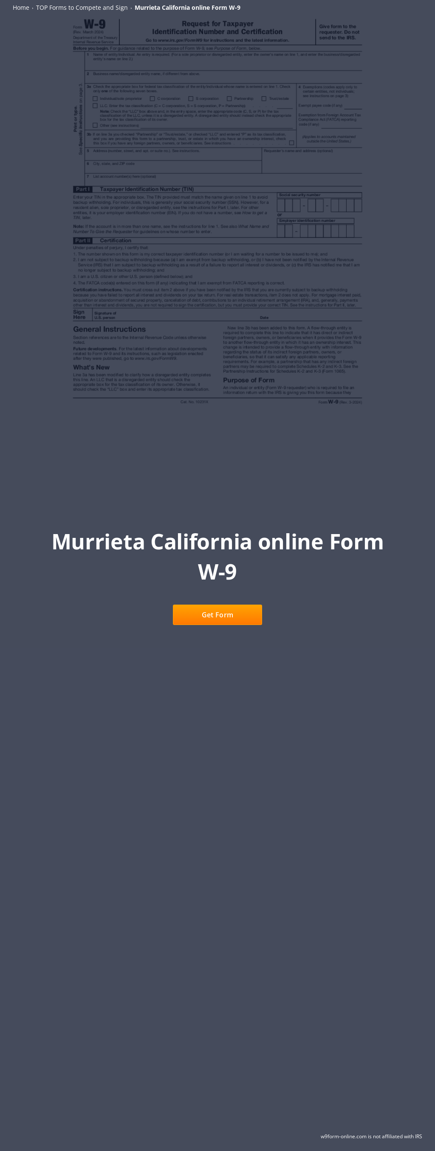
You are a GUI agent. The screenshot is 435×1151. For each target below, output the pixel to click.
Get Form (217, 614)
